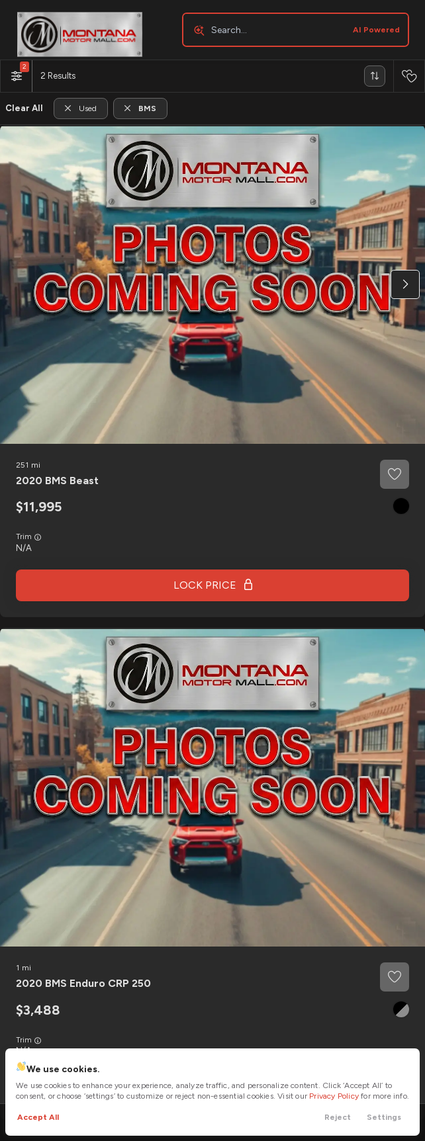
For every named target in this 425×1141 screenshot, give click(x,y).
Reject (337, 1117)
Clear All (24, 108)
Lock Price (204, 585)
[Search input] (295, 30)
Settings (384, 1117)
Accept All (38, 1117)
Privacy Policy (334, 1096)
